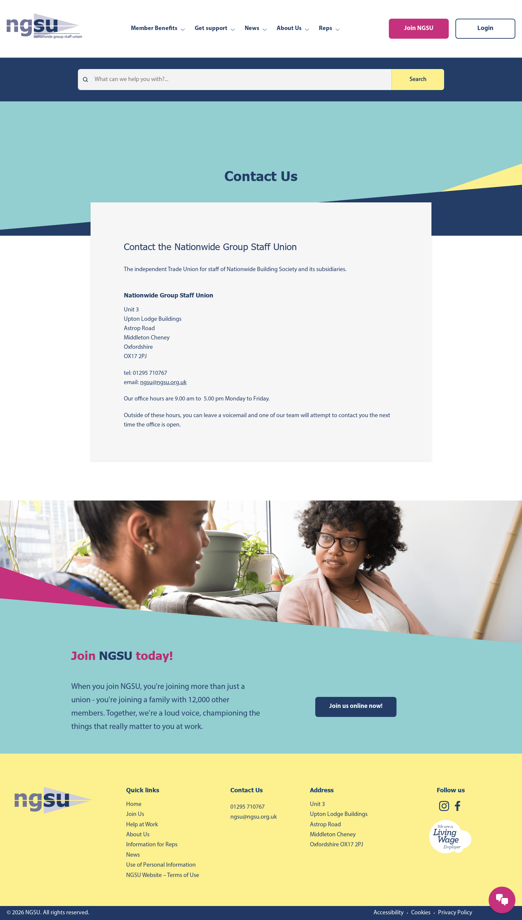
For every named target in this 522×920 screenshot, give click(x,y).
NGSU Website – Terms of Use (162, 875)
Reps (325, 28)
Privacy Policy (455, 913)
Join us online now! (356, 706)
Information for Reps (151, 845)
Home (133, 804)
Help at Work (142, 825)
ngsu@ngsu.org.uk (163, 382)
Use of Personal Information (161, 865)
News (252, 28)
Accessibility (388, 913)
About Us (289, 28)
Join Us (135, 814)
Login (485, 28)
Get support (211, 28)
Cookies (420, 913)
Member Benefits (154, 28)
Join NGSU (418, 28)
